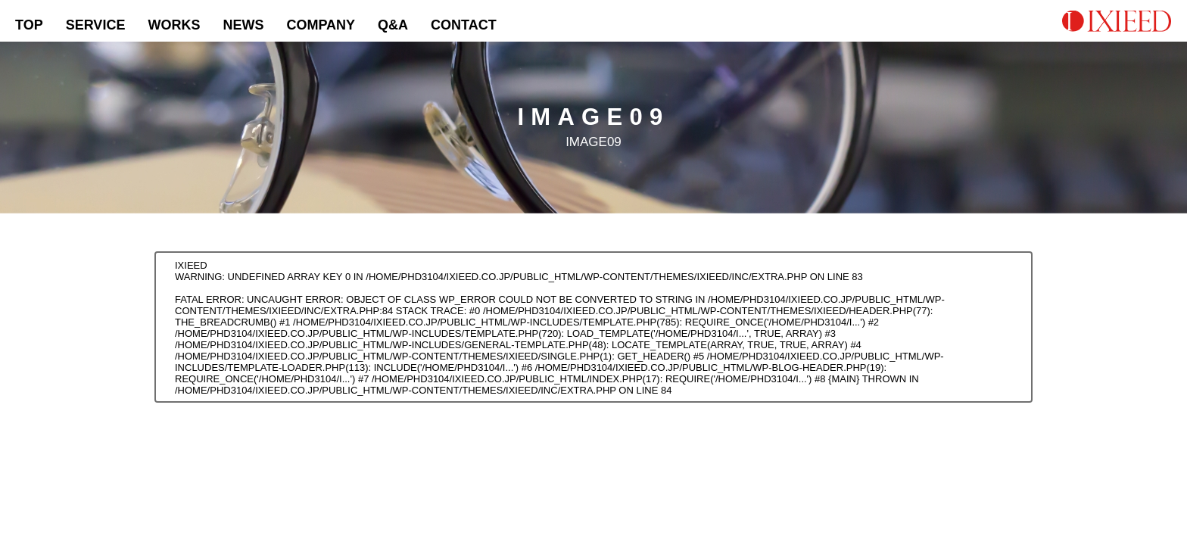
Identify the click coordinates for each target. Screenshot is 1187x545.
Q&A (393, 25)
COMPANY (320, 25)
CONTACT (464, 25)
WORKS (174, 25)
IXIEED (191, 265)
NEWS (243, 25)
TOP (29, 25)
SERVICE (96, 25)
